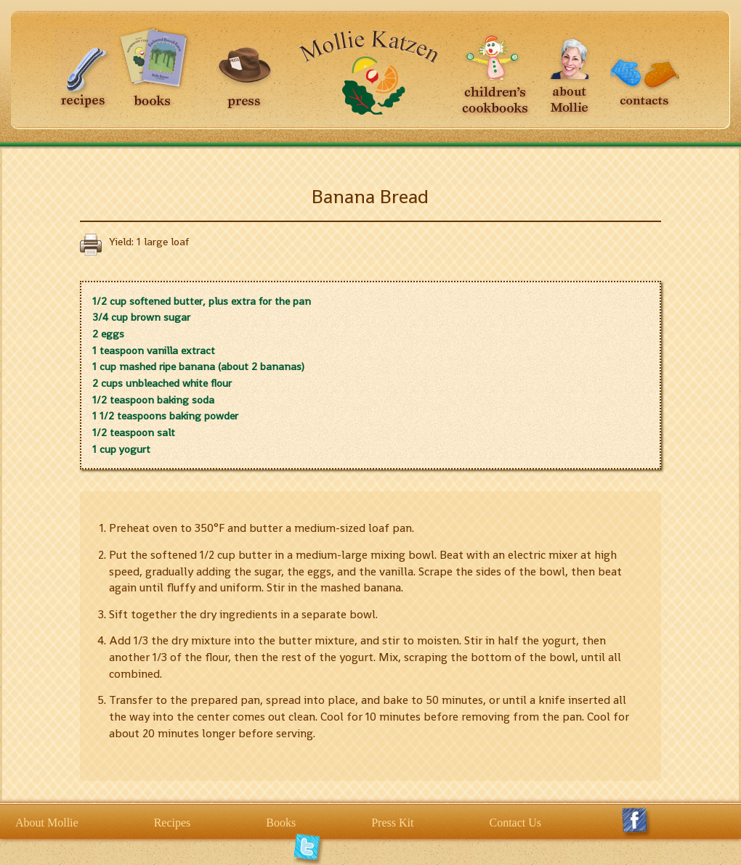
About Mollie (46, 822)
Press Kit (392, 822)
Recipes (172, 822)
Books (281, 822)
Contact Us (515, 822)
